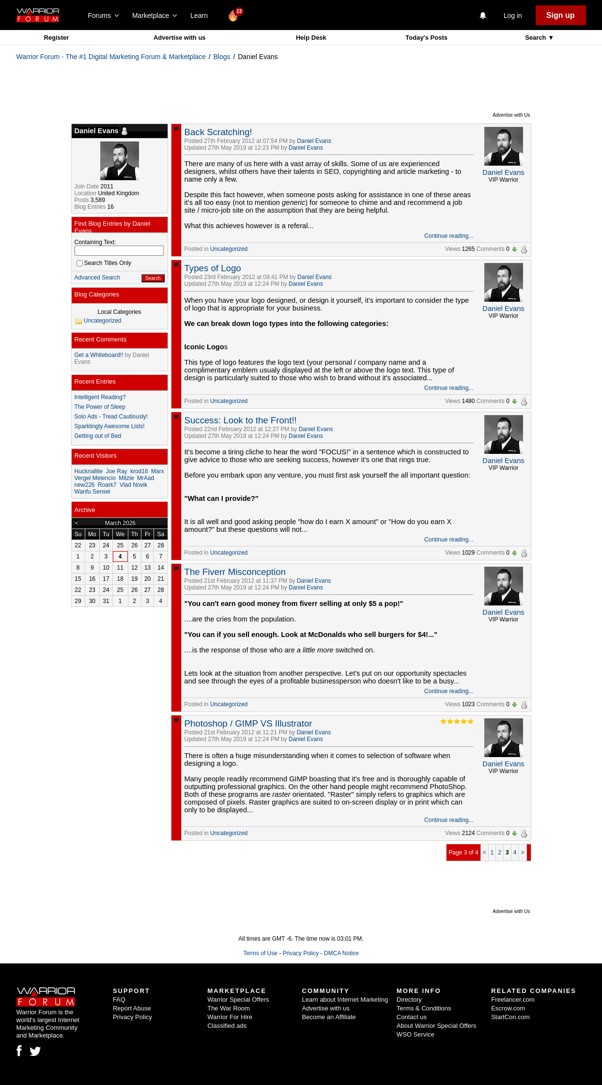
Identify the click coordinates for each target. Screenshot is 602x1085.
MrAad (145, 478)
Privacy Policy (300, 953)
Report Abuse (132, 1008)
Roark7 (107, 484)
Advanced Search (98, 277)
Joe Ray (116, 471)
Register (56, 37)
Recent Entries (95, 381)
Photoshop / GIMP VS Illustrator (248, 723)
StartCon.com (510, 1017)
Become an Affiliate (329, 1017)
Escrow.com (508, 1008)
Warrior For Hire (229, 1017)
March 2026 (120, 523)
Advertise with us (180, 37)
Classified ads (227, 1025)
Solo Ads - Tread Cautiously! (111, 416)
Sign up (560, 15)
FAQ (119, 999)
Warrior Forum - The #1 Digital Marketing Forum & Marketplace (111, 57)
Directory (409, 999)
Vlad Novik (133, 484)
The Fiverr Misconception (235, 572)
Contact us (412, 1017)
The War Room (228, 1008)
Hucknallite (89, 471)
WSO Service (415, 1034)
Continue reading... (448, 235)
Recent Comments (101, 339)
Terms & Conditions (424, 1008)
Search (536, 37)
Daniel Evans (314, 141)
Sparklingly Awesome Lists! (110, 426)
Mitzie (126, 478)
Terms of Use (260, 953)
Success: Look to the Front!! (241, 420)
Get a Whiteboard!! (99, 355)
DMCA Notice (341, 953)
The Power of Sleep (100, 406)
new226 (85, 484)
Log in (513, 15)
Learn (201, 15)
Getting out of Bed (98, 436)
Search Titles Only (104, 263)
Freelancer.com (513, 999)
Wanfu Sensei (92, 491)
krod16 (139, 471)
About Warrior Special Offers (437, 1025)
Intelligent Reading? (100, 397)
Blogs (222, 57)
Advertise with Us (511, 115)
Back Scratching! (218, 132)
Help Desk (311, 37)
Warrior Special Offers (238, 999)
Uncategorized (228, 249)
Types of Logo (213, 268)
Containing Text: (95, 242)
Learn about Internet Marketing (345, 999)
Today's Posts (426, 37)
